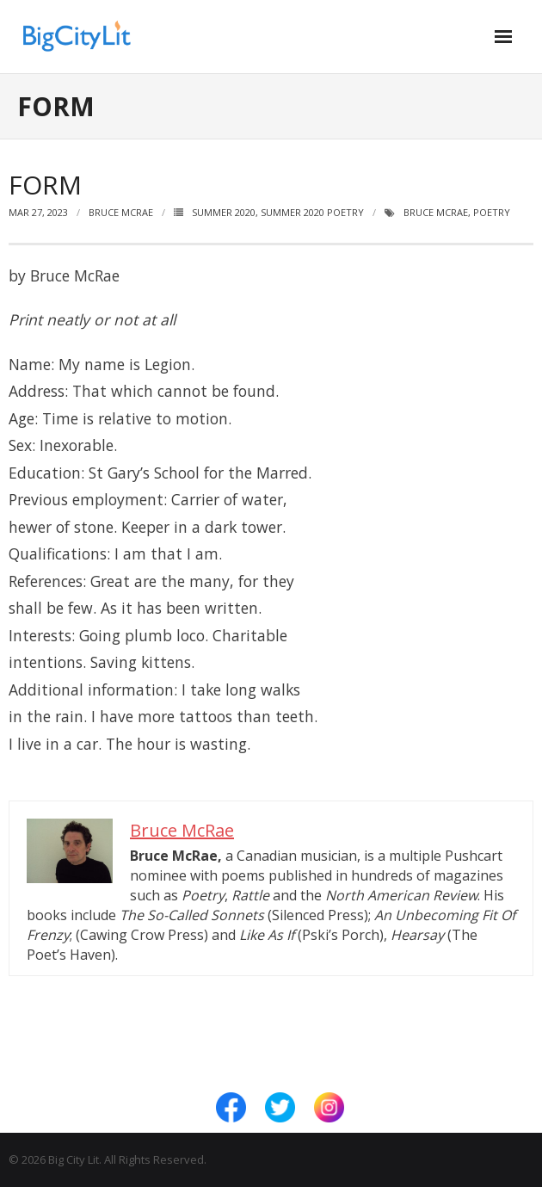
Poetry (491, 212)
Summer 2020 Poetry (312, 212)
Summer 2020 (224, 212)
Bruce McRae (121, 212)
